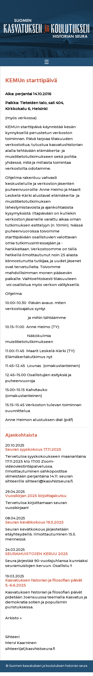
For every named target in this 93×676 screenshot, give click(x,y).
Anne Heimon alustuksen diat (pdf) (39, 419)
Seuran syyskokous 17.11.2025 (33, 449)
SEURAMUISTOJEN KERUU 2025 (36, 553)
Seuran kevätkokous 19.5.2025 (34, 522)
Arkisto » (13, 618)
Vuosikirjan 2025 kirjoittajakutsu (35, 495)
